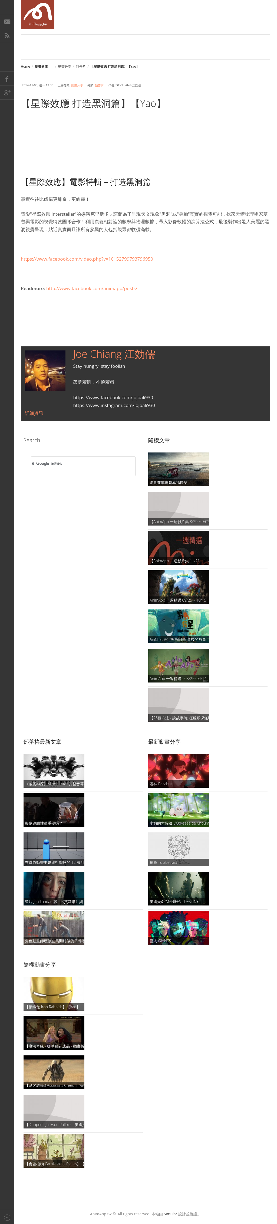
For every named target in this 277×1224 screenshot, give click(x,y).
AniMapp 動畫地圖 (37, 14)
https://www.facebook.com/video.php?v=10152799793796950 (87, 259)
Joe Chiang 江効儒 (114, 354)
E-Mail (7, 21)
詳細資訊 (34, 413)
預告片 (81, 66)
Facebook (7, 78)
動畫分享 (64, 66)
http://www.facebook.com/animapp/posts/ (91, 288)
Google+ (7, 93)
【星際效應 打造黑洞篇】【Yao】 (93, 103)
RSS (7, 35)
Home (25, 66)
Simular (170, 1213)
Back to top (7, 1217)
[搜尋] (76, 463)
